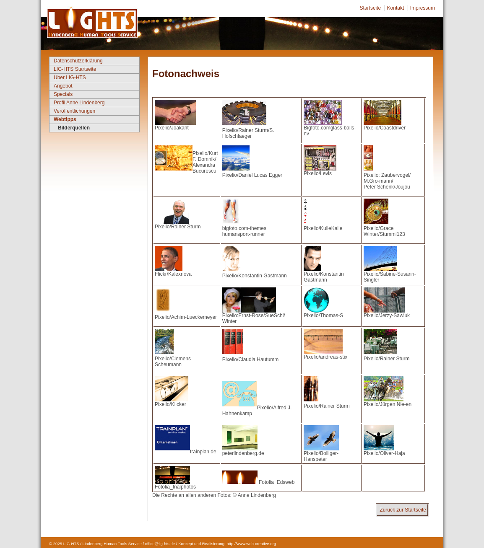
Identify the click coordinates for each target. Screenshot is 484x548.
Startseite (370, 8)
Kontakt (395, 8)
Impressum (422, 8)
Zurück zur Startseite (403, 510)
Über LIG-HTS (70, 77)
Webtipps (65, 119)
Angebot (63, 86)
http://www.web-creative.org (251, 543)
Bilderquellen (74, 128)
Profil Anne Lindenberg (79, 103)
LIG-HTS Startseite (75, 69)
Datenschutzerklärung (78, 61)
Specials (63, 94)
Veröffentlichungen (74, 111)
